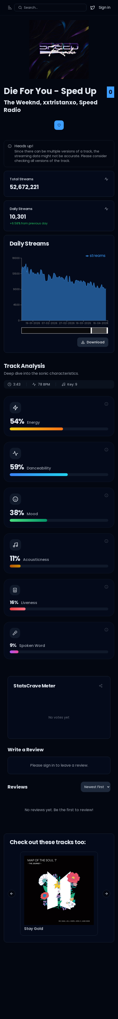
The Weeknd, (23, 102)
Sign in (104, 7)
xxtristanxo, (61, 102)
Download (92, 342)
